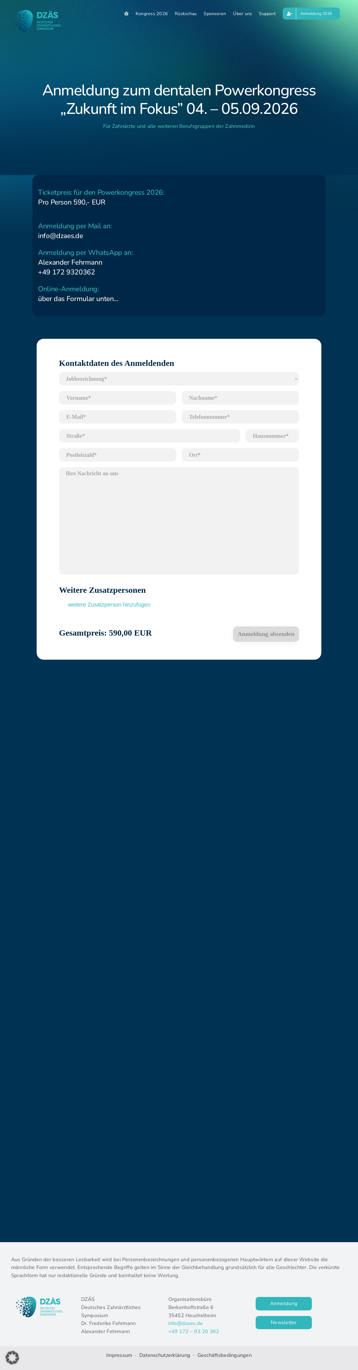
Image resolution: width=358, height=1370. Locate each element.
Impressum (119, 1355)
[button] (12, 1357)
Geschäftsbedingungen (224, 1355)
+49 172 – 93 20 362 (193, 1331)
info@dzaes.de (185, 1323)
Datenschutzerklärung (165, 1355)
